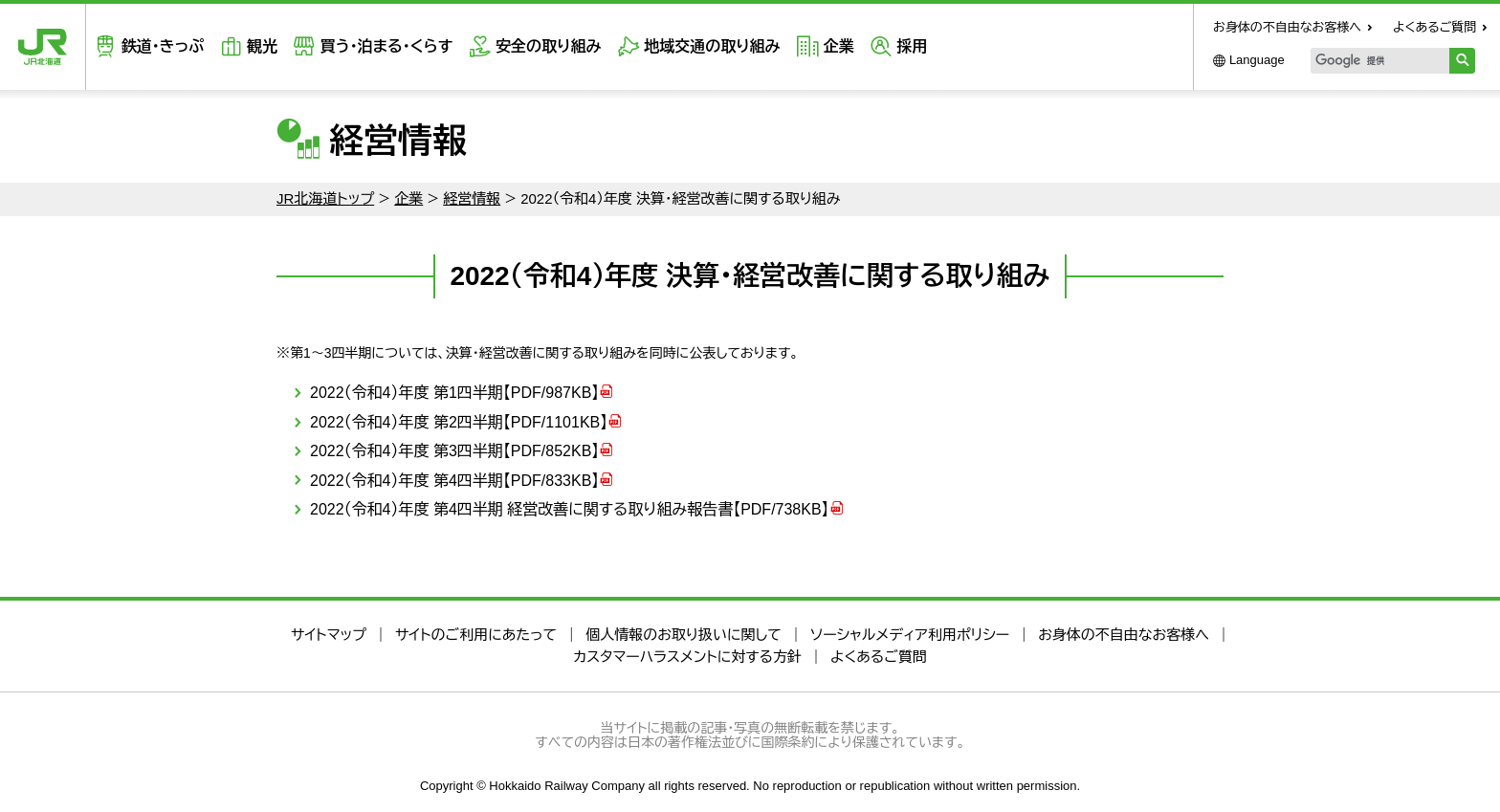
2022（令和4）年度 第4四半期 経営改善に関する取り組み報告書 (569, 509)
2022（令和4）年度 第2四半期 (458, 422)
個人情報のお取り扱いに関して (683, 634)
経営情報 (471, 198)
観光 (262, 46)
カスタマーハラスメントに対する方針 (687, 656)
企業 (838, 46)
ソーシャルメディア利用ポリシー (909, 634)
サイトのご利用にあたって (476, 634)
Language (1257, 60)
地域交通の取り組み (712, 46)
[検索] (1380, 61)
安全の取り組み (548, 46)
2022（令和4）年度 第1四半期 (454, 392)
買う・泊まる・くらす (386, 46)
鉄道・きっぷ (162, 46)
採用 (911, 46)
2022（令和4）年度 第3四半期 (454, 451)
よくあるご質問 (1434, 27)
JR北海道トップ (325, 198)
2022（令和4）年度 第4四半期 (454, 480)
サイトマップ (328, 634)
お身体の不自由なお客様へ (1287, 27)
